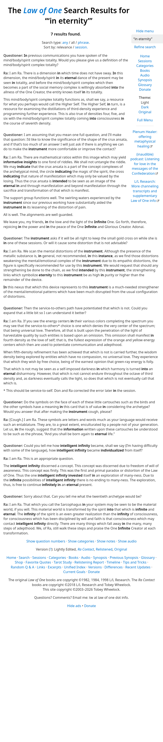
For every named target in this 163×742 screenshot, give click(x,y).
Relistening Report (89, 562)
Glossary (145, 84)
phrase (83, 42)
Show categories (81, 541)
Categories (145, 65)
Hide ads (74, 605)
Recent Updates (137, 567)
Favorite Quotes (38, 562)
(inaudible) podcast (145, 164)
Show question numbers (45, 541)
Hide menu (145, 31)
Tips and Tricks (134, 562)
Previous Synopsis (124, 557)
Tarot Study (63, 562)
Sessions (145, 61)
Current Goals (74, 571)
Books (145, 70)
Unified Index (75, 567)
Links (41, 567)
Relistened (104, 549)
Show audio (127, 541)
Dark (145, 107)
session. (81, 47)
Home (145, 56)
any (65, 42)
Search (24, 557)
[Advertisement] (70, 641)
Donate (145, 89)
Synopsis (145, 80)
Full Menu (145, 120)
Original (145, 112)
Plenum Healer (145, 138)
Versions (95, 567)
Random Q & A (22, 567)
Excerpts (54, 567)
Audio (145, 75)
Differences (113, 567)
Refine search (145, 47)
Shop (19, 562)
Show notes (106, 541)
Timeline (113, 562)
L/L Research (144, 191)
